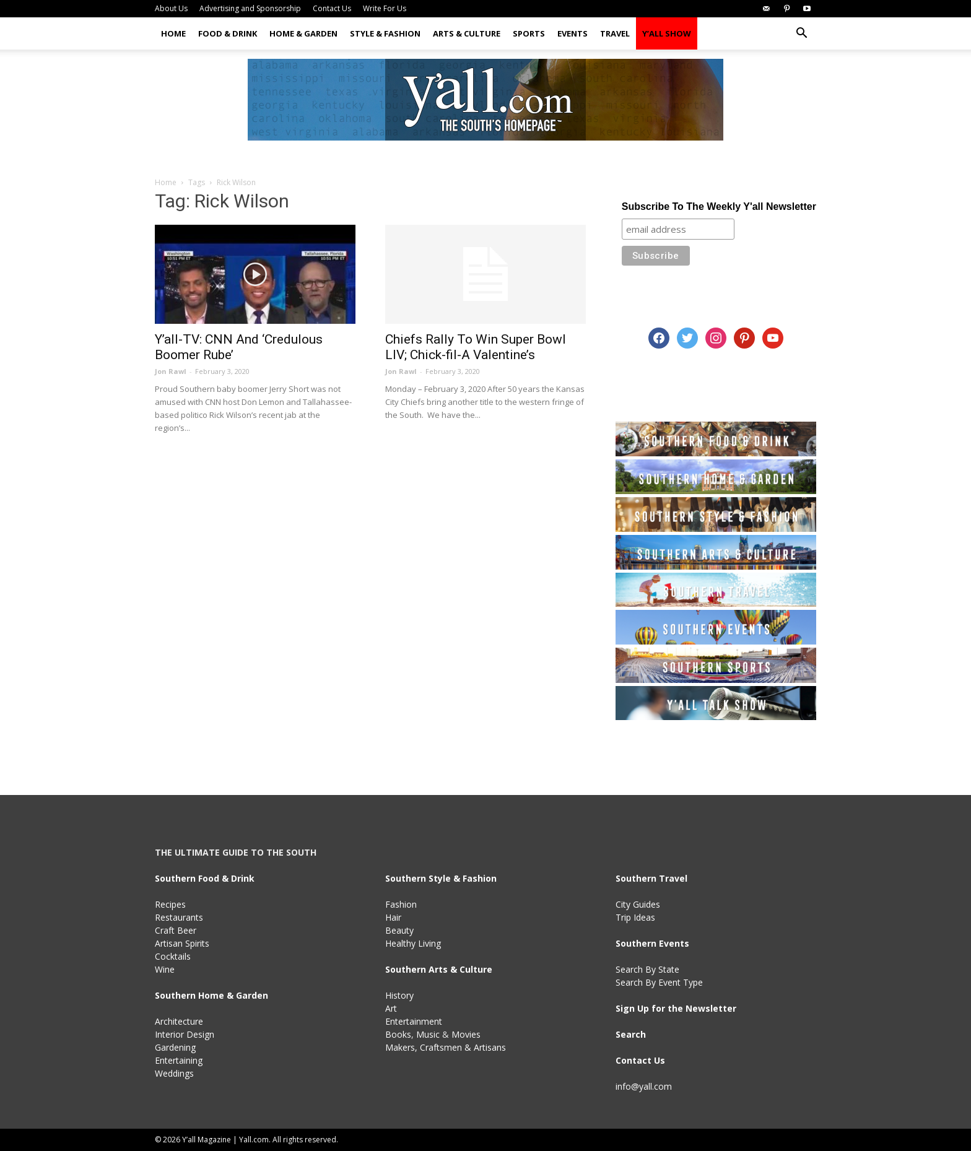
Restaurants (179, 917)
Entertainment (413, 1021)
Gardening (175, 1047)
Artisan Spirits (182, 943)
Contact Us (332, 8)
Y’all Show (666, 33)
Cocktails (173, 956)
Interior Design (184, 1034)
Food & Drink (227, 33)
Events (572, 33)
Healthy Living (413, 943)
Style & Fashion (385, 33)
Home (173, 33)
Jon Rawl (170, 371)
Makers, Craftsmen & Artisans (445, 1047)
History (399, 995)
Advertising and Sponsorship (250, 8)
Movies (466, 1034)
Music (428, 1034)
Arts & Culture (466, 33)
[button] (801, 34)
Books (398, 1034)
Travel (615, 33)
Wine (165, 969)
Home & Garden (303, 33)
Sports (529, 33)
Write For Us (384, 8)
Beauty (399, 930)
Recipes (170, 904)
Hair (393, 917)
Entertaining (178, 1060)
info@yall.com (644, 1086)
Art (391, 1008)
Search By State (647, 969)
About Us (171, 8)
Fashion (401, 904)
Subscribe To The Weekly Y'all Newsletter (719, 206)
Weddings (174, 1073)
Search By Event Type (659, 982)
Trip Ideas (635, 917)
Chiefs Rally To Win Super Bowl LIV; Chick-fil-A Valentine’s (475, 347)
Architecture (179, 1021)
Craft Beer (175, 930)
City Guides (638, 904)
